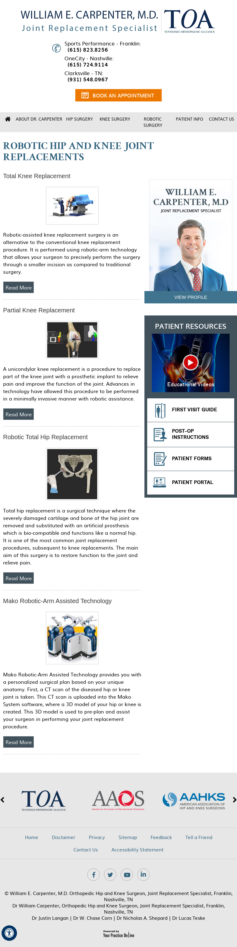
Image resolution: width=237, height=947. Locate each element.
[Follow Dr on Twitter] (110, 874)
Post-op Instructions (190, 434)
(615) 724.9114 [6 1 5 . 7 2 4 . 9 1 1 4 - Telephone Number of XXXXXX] (88, 64)
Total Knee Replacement (36, 176)
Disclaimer (63, 837)
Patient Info (189, 119)
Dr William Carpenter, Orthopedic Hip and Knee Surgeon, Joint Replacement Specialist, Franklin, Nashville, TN (118, 908)
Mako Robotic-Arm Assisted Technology (57, 601)
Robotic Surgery (152, 122)
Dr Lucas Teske (188, 917)
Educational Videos (190, 385)
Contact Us (221, 119)
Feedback (161, 837)
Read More (19, 287)
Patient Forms (191, 459)
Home (7, 119)
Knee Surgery (115, 119)
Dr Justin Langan (50, 917)
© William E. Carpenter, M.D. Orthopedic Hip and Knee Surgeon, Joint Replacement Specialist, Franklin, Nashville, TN (119, 896)
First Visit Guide (194, 410)
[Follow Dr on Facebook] (93, 874)
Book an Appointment (117, 96)
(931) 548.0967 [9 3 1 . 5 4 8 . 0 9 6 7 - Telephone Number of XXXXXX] (88, 79)
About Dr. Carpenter (39, 119)
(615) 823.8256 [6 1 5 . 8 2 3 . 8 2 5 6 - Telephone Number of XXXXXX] (88, 49)
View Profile (190, 297)
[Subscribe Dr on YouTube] (127, 874)
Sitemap (127, 837)
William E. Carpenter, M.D (190, 201)
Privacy (97, 837)
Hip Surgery (79, 119)
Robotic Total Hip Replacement (45, 437)
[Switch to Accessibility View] (9, 933)
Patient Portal (192, 482)
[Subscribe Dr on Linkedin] (143, 874)
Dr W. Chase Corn (92, 917)
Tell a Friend (198, 837)
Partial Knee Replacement (39, 310)
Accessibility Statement (137, 849)
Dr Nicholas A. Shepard (142, 917)
